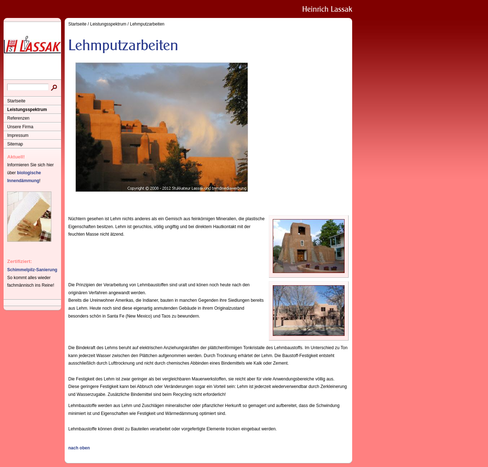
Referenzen (18, 118)
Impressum (17, 135)
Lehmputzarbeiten (147, 24)
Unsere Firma (20, 126)
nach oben (79, 447)
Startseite (16, 100)
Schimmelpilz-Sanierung (32, 269)
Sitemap (15, 144)
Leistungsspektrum (27, 109)
